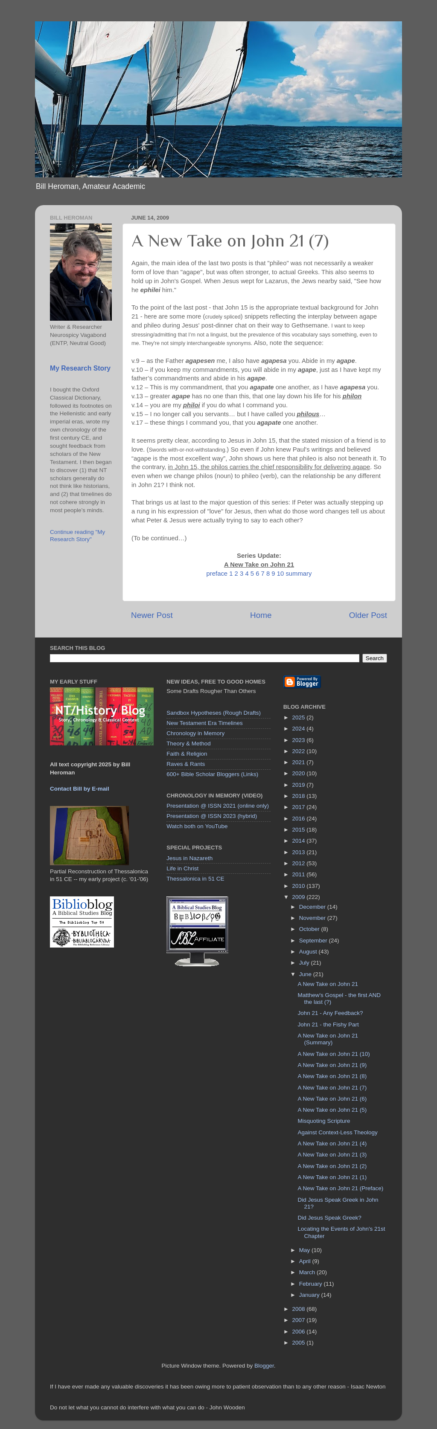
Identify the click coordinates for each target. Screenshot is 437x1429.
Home (260, 615)
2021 (299, 762)
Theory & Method (188, 743)
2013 (299, 852)
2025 (299, 717)
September (314, 940)
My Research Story (80, 368)
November (313, 918)
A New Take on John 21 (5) (332, 1110)
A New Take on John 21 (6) (332, 1099)
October (310, 929)
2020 (299, 773)
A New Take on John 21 (327, 984)
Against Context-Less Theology (337, 1132)
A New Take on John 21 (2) (332, 1166)
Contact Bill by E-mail (79, 789)
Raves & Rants (185, 764)
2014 (299, 841)
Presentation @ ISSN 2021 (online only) (217, 806)
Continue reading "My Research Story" (77, 535)
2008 (299, 1309)
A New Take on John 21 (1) (332, 1177)
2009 (299, 897)
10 (280, 573)
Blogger (264, 1365)
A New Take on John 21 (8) (332, 1076)
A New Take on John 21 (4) (332, 1143)
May (305, 1250)
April (305, 1261)
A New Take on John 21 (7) (332, 1087)
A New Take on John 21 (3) (332, 1154)
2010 (299, 886)
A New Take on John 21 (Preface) (340, 1188)
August (309, 951)
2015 (299, 829)
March (308, 1272)
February (311, 1284)
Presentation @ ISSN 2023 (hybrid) (211, 816)
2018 (299, 796)
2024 (299, 728)
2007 (299, 1320)
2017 (299, 807)
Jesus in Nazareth (189, 858)
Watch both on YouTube (196, 826)
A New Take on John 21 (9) (332, 1065)
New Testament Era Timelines (204, 723)
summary (299, 573)
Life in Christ (182, 868)
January (310, 1295)
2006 (299, 1331)
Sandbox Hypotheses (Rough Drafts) (213, 713)
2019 (299, 785)
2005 (299, 1342)
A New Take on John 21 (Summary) (327, 1039)
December (313, 907)
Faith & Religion (186, 754)
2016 (299, 818)
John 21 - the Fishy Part (327, 1024)
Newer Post (152, 615)
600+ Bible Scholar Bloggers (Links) (212, 774)
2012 (299, 863)
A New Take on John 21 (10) (333, 1054)
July (305, 962)
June (306, 974)
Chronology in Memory (195, 733)
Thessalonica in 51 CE (195, 878)
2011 (299, 874)
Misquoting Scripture (323, 1121)
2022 (299, 751)
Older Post (368, 615)
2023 (299, 740)
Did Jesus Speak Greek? (329, 1218)
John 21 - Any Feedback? (330, 1013)
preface (217, 573)
